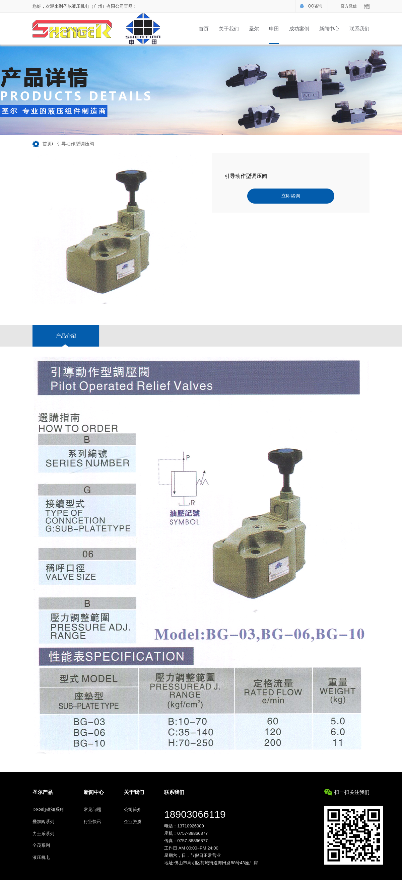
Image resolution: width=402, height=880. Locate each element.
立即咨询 (290, 196)
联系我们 (359, 28)
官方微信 (349, 6)
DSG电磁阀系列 (48, 809)
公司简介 (132, 809)
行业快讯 (92, 821)
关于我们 (229, 28)
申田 (274, 28)
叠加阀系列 (43, 821)
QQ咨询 (315, 6)
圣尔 (254, 28)
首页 (204, 28)
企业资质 (132, 821)
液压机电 (41, 857)
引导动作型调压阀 (75, 143)
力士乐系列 (43, 833)
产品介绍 (66, 336)
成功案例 (299, 28)
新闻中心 (329, 28)
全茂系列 (41, 845)
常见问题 (92, 809)
